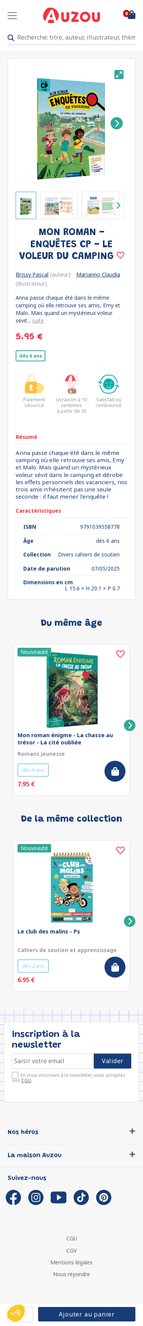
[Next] (117, 123)
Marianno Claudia (98, 274)
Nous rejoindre (71, 1274)
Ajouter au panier (87, 1314)
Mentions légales (71, 1262)
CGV (71, 1250)
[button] (16, 1313)
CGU (26, 1080)
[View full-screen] (119, 74)
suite (38, 320)
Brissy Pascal (32, 274)
